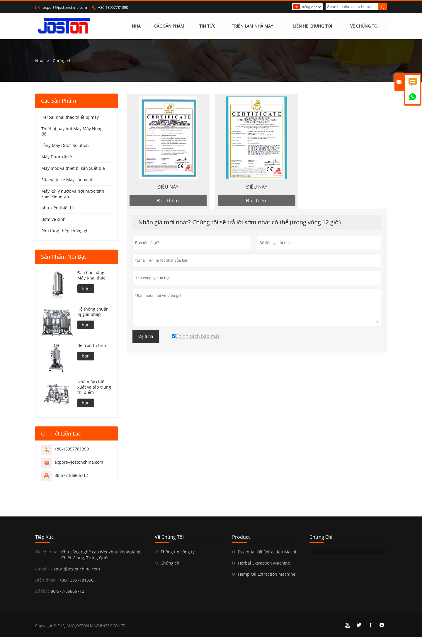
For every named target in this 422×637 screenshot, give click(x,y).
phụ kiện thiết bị (57, 208)
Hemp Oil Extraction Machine (266, 574)
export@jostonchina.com (65, 7)
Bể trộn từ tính (91, 345)
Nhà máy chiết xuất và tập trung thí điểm (94, 387)
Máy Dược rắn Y (56, 157)
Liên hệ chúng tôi (312, 26)
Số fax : (42, 591)
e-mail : (42, 569)
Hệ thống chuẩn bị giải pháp (93, 311)
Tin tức (207, 26)
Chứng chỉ (171, 563)
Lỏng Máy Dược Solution (65, 145)
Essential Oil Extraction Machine (269, 552)
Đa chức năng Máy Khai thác (91, 275)
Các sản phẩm (169, 26)
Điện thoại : (46, 580)
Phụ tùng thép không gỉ (64, 230)
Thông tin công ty (178, 552)
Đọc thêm (168, 200)
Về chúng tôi (364, 26)
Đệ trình (145, 336)
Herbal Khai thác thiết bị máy (70, 117)
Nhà (136, 26)
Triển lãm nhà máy (252, 26)
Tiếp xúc (44, 537)
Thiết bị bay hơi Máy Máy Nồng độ (72, 131)
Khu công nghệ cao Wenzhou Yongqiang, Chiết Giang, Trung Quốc (101, 554)
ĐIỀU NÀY (167, 187)
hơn (86, 288)
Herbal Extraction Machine (264, 563)
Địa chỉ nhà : (47, 552)
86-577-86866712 (71, 475)
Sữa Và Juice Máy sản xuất (66, 179)
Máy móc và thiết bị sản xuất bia (73, 168)
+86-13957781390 (113, 7)
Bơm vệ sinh (53, 219)
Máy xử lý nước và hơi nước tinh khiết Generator (72, 193)
